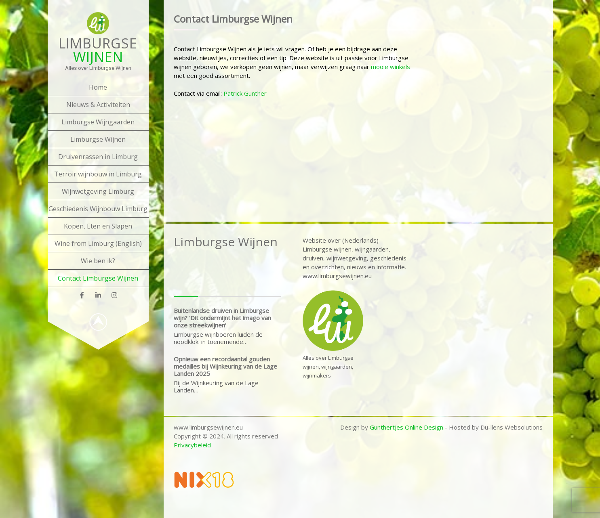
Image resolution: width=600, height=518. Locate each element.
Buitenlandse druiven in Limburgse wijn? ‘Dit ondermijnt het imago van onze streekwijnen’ (222, 318)
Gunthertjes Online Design (406, 427)
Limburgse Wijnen (98, 139)
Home (98, 87)
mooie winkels (390, 67)
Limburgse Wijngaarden (98, 121)
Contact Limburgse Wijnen (98, 278)
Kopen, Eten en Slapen (98, 226)
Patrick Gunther (245, 93)
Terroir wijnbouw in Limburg (98, 174)
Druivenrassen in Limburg (98, 156)
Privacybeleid (192, 445)
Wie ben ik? (98, 260)
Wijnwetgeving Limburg (98, 191)
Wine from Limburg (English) (98, 243)
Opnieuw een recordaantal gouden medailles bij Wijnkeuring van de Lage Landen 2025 (225, 366)
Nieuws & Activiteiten (98, 104)
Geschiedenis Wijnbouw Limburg (97, 208)
